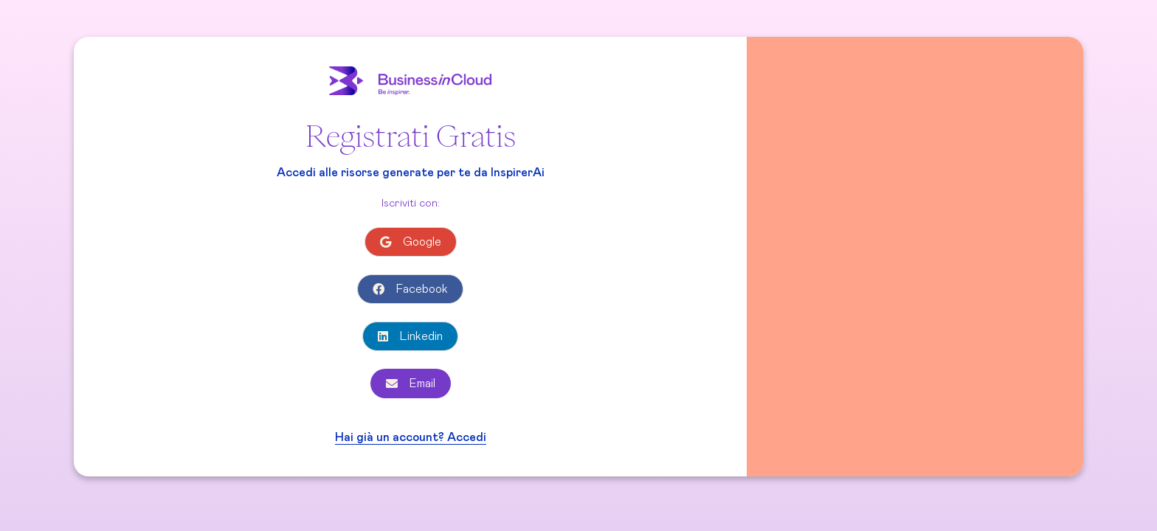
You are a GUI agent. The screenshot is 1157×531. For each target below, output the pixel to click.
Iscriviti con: (410, 203)
